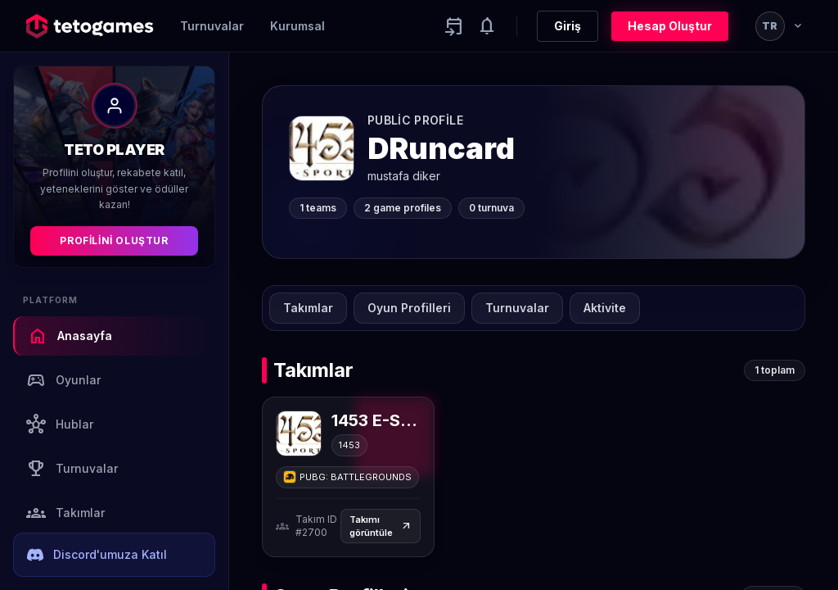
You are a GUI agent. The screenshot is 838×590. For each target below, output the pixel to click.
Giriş (567, 26)
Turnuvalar (212, 26)
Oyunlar (63, 380)
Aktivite (604, 308)
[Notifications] (487, 26)
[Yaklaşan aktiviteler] (454, 26)
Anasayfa (70, 335)
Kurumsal (297, 26)
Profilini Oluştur (114, 240)
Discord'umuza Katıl (97, 555)
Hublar (59, 424)
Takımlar (65, 513)
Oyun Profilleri (409, 308)
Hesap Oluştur (670, 26)
